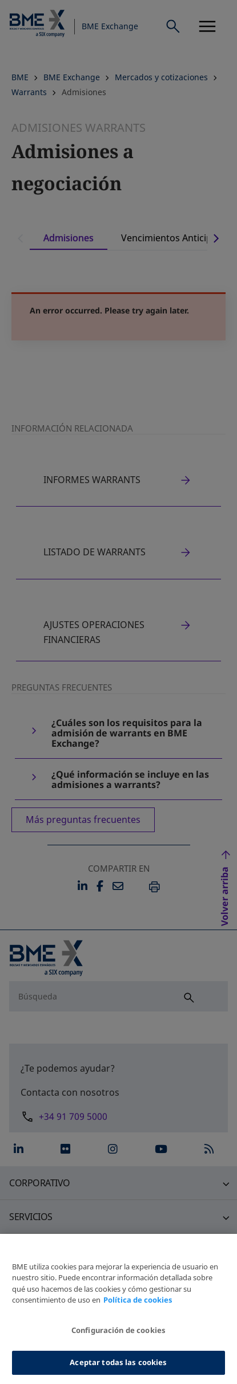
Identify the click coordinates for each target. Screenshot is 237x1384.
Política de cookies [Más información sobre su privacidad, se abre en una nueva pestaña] (137, 1306)
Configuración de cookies (118, 1336)
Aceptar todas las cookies (118, 1369)
